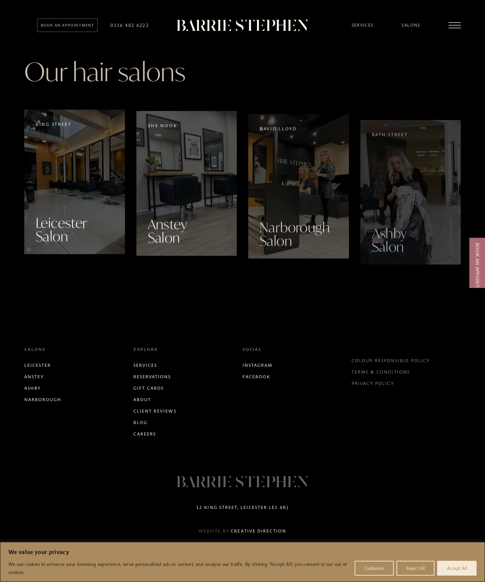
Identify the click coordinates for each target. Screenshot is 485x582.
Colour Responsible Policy (391, 360)
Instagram (257, 365)
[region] (242, 562)
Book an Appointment (477, 272)
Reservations (152, 377)
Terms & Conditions (381, 372)
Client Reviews (154, 411)
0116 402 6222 (129, 25)
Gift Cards (148, 388)
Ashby (32, 388)
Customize (374, 568)
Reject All (415, 568)
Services (363, 25)
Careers (144, 434)
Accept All (457, 568)
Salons (410, 25)
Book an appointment (67, 25)
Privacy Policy (373, 383)
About (142, 399)
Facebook (256, 377)
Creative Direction (258, 531)
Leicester (37, 365)
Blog (140, 422)
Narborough (42, 399)
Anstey (34, 377)
